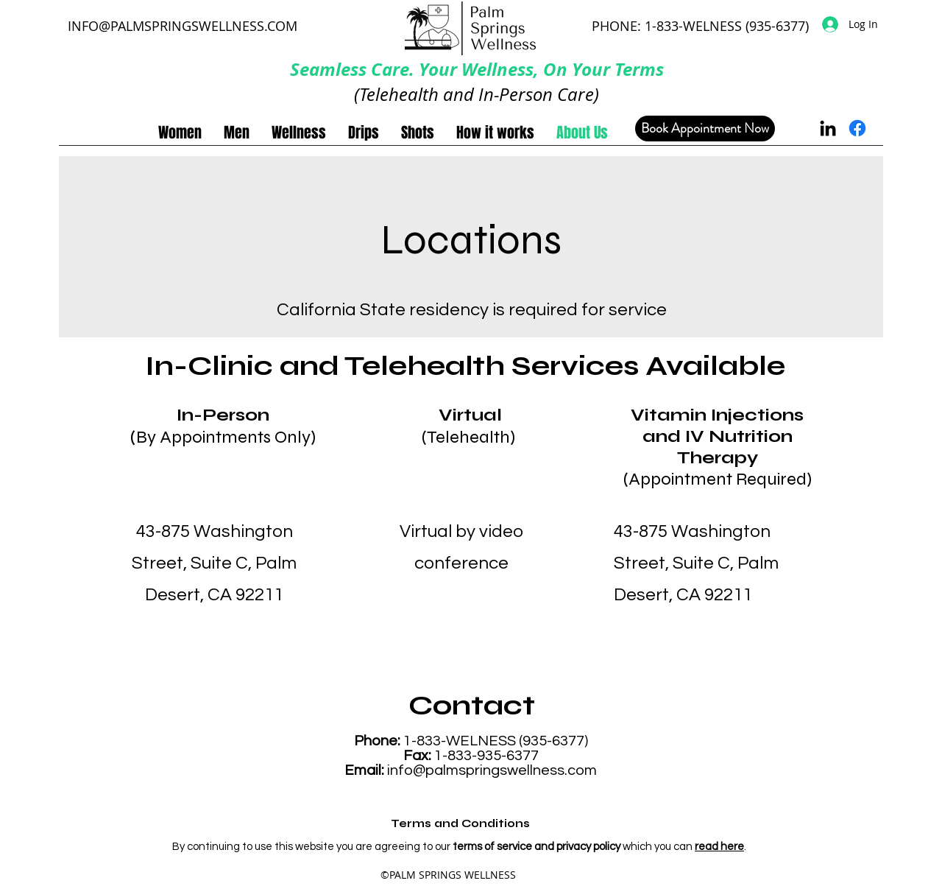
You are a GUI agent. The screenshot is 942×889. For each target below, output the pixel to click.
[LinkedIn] (828, 128)
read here (719, 846)
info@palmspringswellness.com (492, 770)
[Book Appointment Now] (705, 128)
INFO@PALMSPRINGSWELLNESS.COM (182, 26)
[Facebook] (857, 128)
